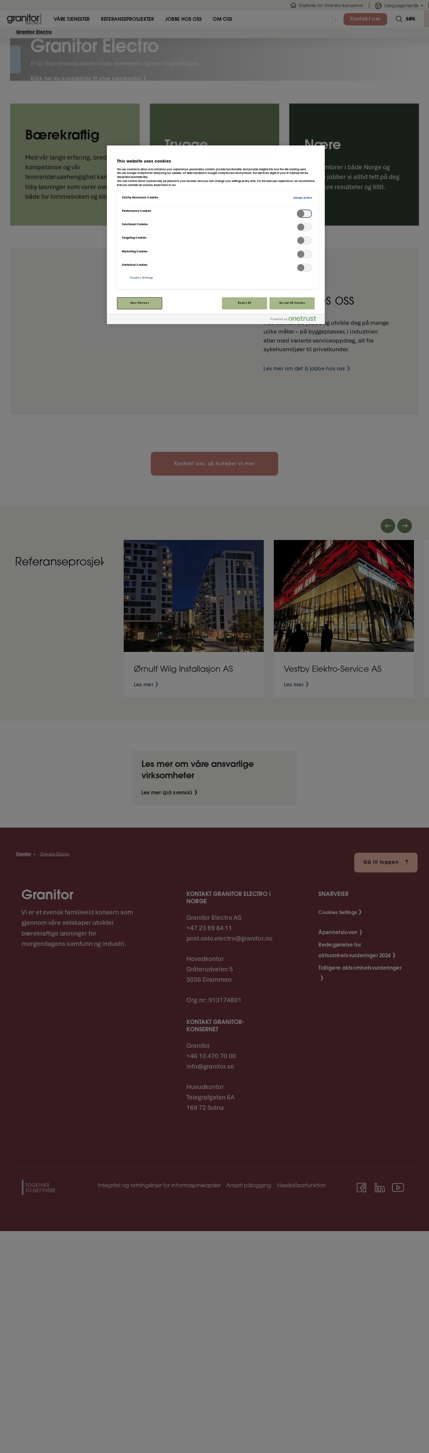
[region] (216, 234)
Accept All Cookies (292, 303)
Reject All (244, 303)
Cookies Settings (142, 278)
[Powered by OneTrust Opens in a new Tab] (295, 320)
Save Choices (139, 303)
